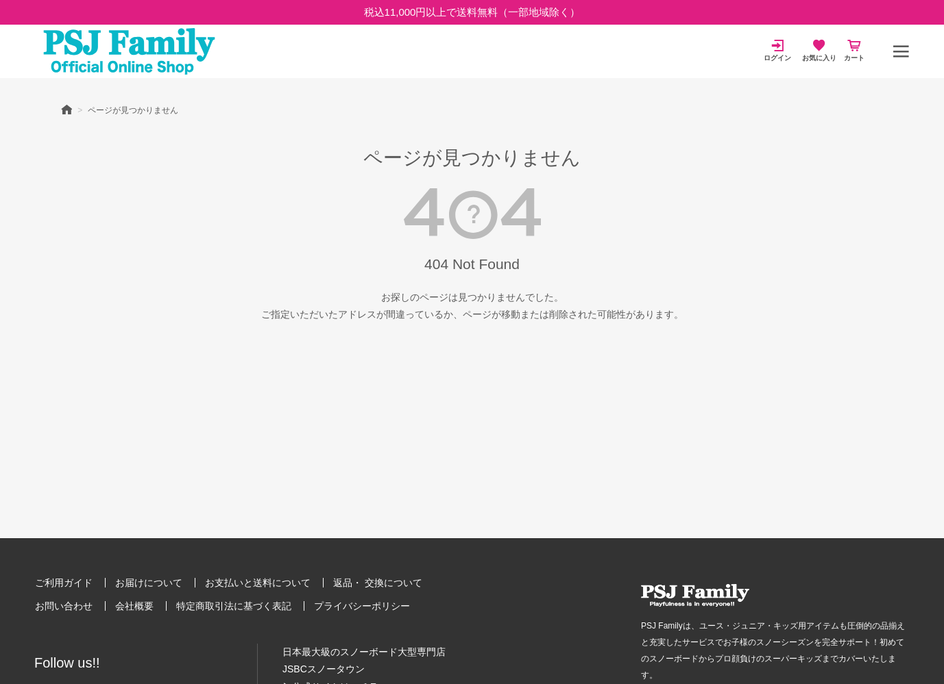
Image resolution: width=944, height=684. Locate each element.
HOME (66, 108)
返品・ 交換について (377, 582)
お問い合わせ (64, 605)
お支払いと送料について (258, 582)
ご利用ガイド (64, 582)
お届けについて (148, 582)
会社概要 (134, 605)
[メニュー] (901, 51)
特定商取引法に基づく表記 (233, 605)
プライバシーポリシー (362, 605)
